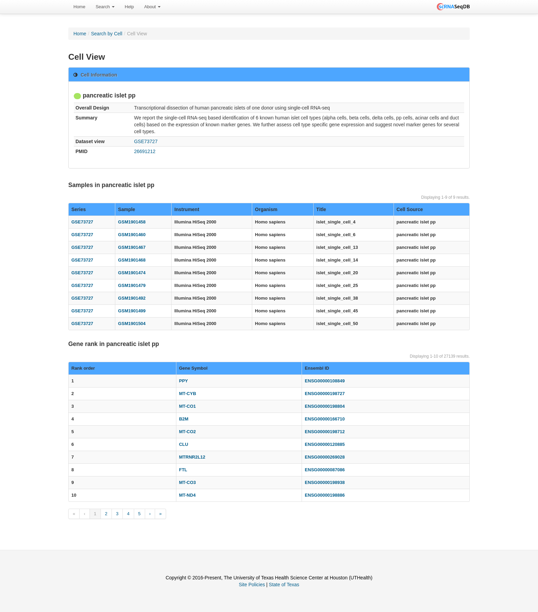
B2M (183, 419)
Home (79, 6)
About (152, 6)
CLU (183, 444)
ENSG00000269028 (324, 457)
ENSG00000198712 (324, 431)
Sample (126, 209)
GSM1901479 (131, 285)
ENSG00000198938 (324, 482)
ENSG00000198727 (324, 393)
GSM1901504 (131, 323)
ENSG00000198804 (324, 406)
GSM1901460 (131, 234)
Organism (266, 209)
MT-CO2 (187, 431)
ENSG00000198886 (324, 495)
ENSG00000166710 (324, 419)
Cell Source (410, 209)
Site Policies (252, 584)
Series (78, 209)
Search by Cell (106, 33)
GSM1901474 (131, 272)
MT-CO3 (187, 482)
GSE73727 (146, 141)
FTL (183, 469)
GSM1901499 (131, 310)
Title (321, 209)
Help (129, 6)
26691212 (144, 151)
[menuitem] (79, 7)
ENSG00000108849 (324, 380)
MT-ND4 (187, 495)
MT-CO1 (187, 406)
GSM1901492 (131, 298)
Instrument (186, 209)
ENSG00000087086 (324, 469)
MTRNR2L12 (192, 457)
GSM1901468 (131, 260)
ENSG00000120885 (324, 444)
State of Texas (284, 584)
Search (105, 6)
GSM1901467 (131, 247)
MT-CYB (187, 393)
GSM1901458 (131, 221)
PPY (183, 380)
